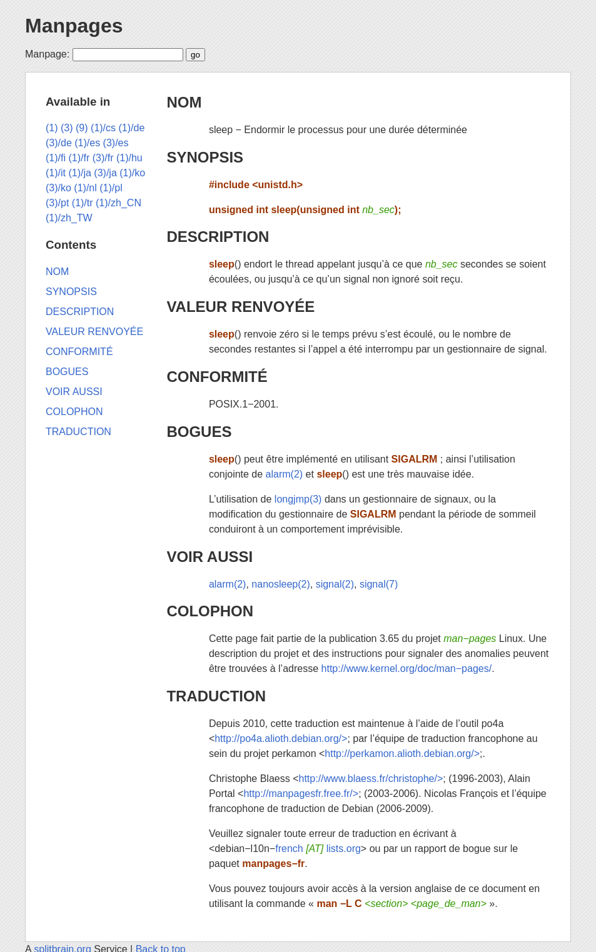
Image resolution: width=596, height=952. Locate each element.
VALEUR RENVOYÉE (240, 306)
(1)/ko (132, 173)
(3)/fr (103, 158)
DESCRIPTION (217, 236)
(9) (82, 128)
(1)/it (56, 173)
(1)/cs (103, 128)
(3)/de (59, 143)
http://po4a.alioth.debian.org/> (281, 738)
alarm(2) (284, 474)
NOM (183, 102)
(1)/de (132, 128)
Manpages (74, 25)
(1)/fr (78, 158)
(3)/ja (105, 173)
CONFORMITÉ (216, 376)
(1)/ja (79, 173)
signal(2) (335, 584)
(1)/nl (85, 188)
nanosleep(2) (280, 584)
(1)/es (87, 143)
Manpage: (47, 54)
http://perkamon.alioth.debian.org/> (402, 753)
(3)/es (116, 143)
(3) (67, 128)
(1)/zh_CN (118, 203)
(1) (52, 128)
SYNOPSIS (204, 157)
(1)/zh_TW (69, 218)
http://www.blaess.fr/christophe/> (371, 778)
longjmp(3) (298, 499)
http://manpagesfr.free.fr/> (300, 793)
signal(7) (379, 584)
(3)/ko (58, 188)
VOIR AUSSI (209, 556)
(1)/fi (56, 158)
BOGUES (198, 431)
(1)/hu (129, 158)
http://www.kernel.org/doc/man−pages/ (406, 668)
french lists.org (318, 848)
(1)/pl (110, 188)
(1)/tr (82, 203)
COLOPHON (209, 611)
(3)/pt (57, 203)
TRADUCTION (216, 696)
